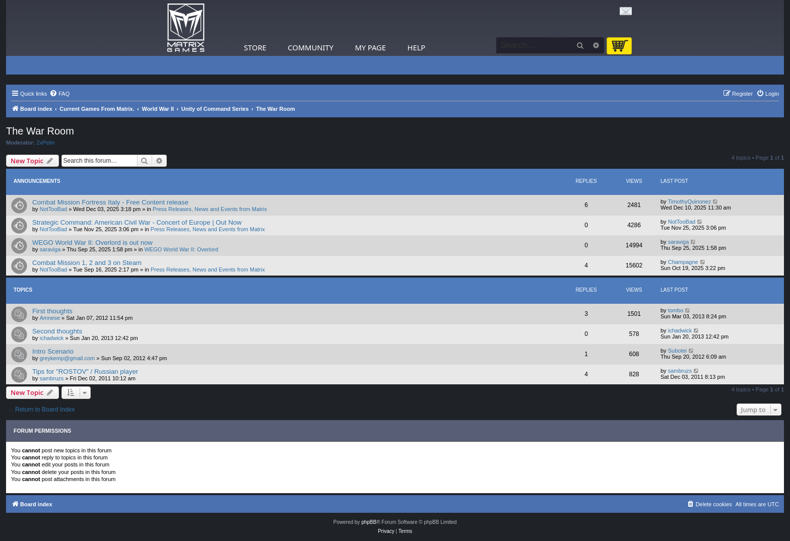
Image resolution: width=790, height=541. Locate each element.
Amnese (50, 318)
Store (255, 47)
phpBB (368, 522)
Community (310, 47)
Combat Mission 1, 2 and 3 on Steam (87, 262)
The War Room (40, 131)
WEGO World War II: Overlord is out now (92, 242)
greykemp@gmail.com (67, 358)
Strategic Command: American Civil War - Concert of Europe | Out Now (137, 222)
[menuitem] (59, 94)
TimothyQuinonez (689, 201)
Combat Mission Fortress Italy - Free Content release (110, 202)
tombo (676, 310)
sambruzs (52, 378)
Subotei (677, 351)
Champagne (683, 262)
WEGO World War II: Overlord (181, 249)
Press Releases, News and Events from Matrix (210, 209)
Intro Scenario (53, 351)
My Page (370, 47)
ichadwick (52, 338)
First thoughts (52, 311)
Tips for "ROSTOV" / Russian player (85, 371)
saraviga (50, 249)
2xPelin (46, 143)
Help (417, 47)
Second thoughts (57, 331)
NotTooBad (53, 209)
